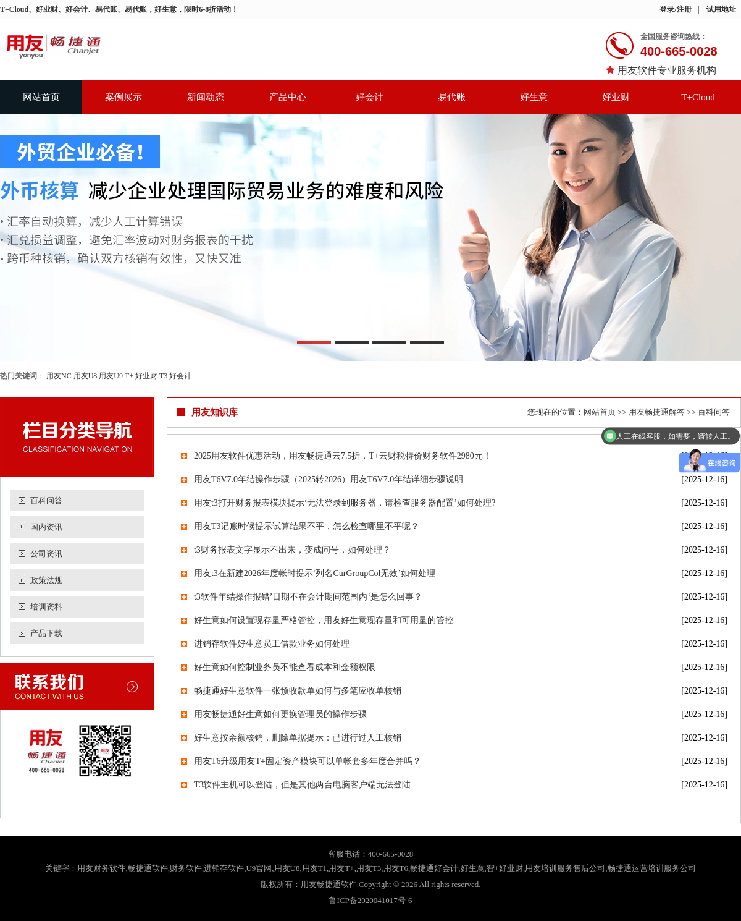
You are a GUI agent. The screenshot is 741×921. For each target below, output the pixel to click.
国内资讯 (46, 527)
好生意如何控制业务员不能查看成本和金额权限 (284, 667)
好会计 (369, 97)
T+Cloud (697, 97)
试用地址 (721, 9)
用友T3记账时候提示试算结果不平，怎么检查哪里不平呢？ (307, 526)
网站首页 (41, 97)
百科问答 (46, 500)
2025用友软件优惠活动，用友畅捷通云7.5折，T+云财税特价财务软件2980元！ (343, 455)
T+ (129, 375)
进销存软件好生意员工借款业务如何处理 (272, 643)
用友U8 (85, 375)
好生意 (534, 97)
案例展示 (123, 97)
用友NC (59, 375)
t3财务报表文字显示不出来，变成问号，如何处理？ (292, 549)
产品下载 (46, 633)
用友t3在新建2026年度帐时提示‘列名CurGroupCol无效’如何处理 (314, 573)
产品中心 (287, 97)
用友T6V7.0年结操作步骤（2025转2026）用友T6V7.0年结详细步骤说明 (328, 479)
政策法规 (46, 580)
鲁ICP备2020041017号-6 (370, 900)
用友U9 (111, 375)
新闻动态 (205, 97)
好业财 (616, 97)
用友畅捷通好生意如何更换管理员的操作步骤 (280, 714)
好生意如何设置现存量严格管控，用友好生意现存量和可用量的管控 (323, 620)
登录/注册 (675, 9)
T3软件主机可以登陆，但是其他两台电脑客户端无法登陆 (302, 784)
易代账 (452, 97)
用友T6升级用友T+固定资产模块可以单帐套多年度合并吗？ (307, 761)
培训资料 (46, 606)
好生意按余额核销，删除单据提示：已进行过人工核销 (297, 737)
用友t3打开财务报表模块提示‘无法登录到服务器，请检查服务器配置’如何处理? (344, 502)
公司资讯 (46, 553)
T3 (163, 375)
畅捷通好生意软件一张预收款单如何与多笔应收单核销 (297, 690)
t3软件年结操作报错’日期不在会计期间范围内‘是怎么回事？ (308, 596)
